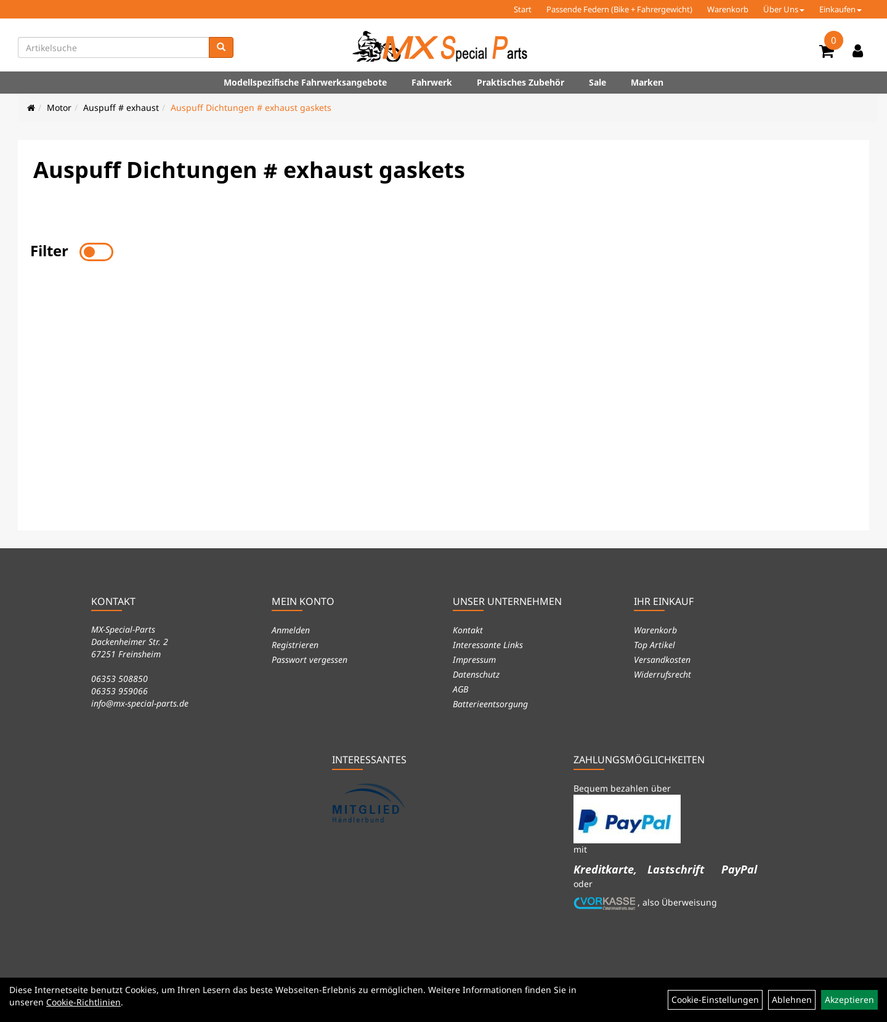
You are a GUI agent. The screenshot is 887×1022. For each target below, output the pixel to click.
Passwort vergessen (309, 659)
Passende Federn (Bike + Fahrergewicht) (619, 9)
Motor (59, 107)
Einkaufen (840, 9)
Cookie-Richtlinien (83, 1002)
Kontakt (468, 630)
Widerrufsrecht (662, 674)
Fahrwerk (431, 82)
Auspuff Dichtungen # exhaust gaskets (251, 107)
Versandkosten (662, 659)
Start (523, 9)
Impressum (474, 659)
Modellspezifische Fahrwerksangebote (305, 82)
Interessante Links (488, 645)
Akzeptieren (849, 999)
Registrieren (295, 645)
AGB (460, 689)
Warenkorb (727, 9)
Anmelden (291, 630)
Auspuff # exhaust (121, 107)
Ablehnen (792, 999)
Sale (597, 82)
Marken (647, 82)
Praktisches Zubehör (520, 82)
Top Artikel (654, 645)
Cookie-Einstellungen (715, 999)
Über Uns (783, 9)
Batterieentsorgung (490, 704)
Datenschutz (476, 674)
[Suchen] (221, 47)
